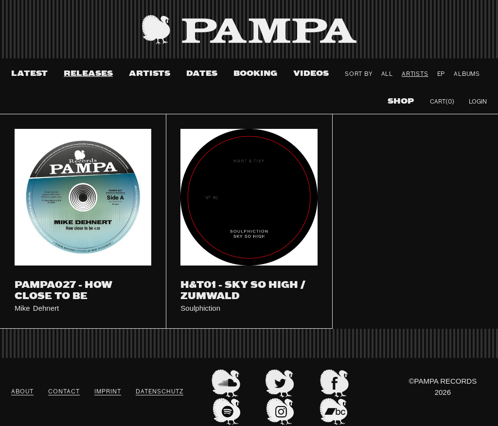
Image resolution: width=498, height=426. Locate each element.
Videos (311, 73)
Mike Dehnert (37, 308)
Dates (201, 73)
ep (441, 74)
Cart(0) (442, 102)
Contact (64, 392)
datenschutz (159, 392)
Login (478, 102)
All (387, 74)
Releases (88, 73)
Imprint (107, 392)
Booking (255, 73)
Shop (401, 101)
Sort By (359, 74)
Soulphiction (200, 308)
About (22, 392)
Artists (149, 73)
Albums (467, 74)
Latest (29, 73)
